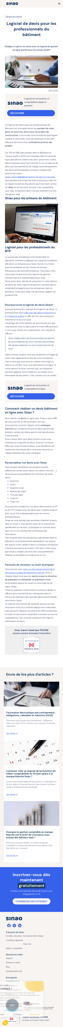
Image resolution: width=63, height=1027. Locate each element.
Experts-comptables (14, 948)
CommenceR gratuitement (31, 901)
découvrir (17, 113)
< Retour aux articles (13, 16)
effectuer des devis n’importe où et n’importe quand (30, 314)
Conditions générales (14, 940)
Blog (8, 967)
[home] (11, 3)
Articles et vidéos (13, 962)
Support (9, 958)
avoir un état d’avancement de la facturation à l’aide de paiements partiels (30, 571)
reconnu (35, 1019)
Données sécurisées (14, 936)
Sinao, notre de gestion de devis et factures (30, 177)
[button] (59, 3)
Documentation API (14, 971)
